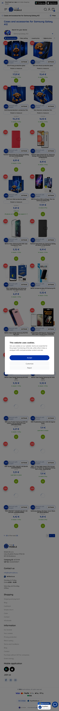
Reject (29, 368)
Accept (29, 358)
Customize (29, 364)
